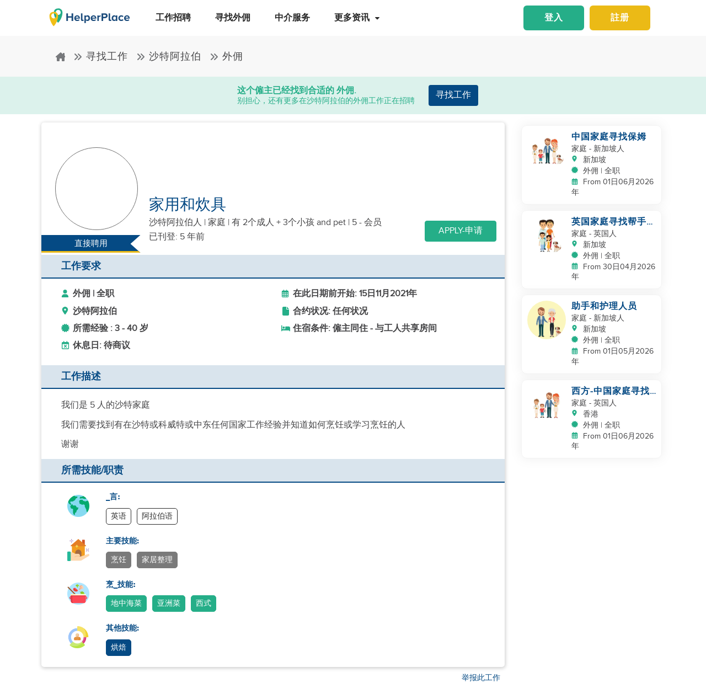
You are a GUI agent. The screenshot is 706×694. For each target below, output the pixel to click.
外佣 (226, 56)
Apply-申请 (460, 231)
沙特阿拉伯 (168, 56)
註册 (620, 18)
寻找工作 (100, 56)
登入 (553, 18)
